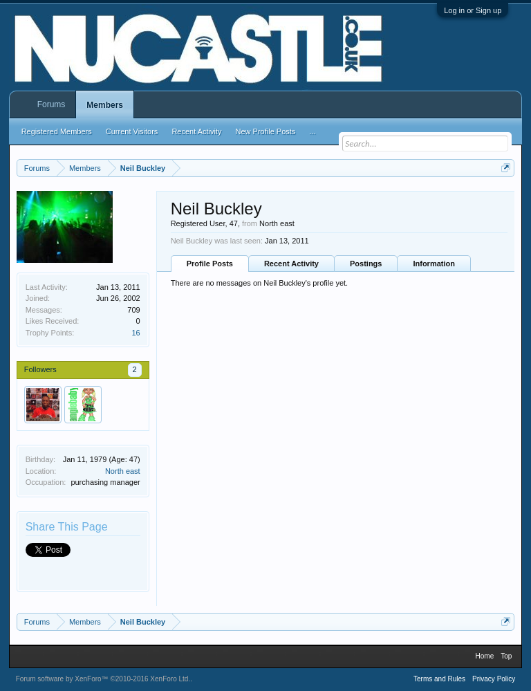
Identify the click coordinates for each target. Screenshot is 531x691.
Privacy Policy (493, 679)
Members (104, 105)
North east (122, 471)
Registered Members (56, 131)
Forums (51, 104)
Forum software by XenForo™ (103, 679)
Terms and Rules (439, 679)
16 (135, 333)
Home (485, 656)
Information (434, 263)
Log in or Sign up (472, 10)
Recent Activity (291, 263)
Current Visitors (132, 131)
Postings (366, 263)
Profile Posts (210, 263)
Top (506, 656)
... (312, 131)
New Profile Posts (266, 131)
